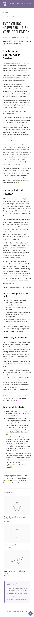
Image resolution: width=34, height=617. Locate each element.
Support (29, 3)
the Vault (24, 590)
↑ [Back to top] (30, 613)
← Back (5, 12)
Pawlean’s (8, 37)
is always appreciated (20, 599)
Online (18, 3)
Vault (23, 3)
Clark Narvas (26, 287)
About (12, 3)
